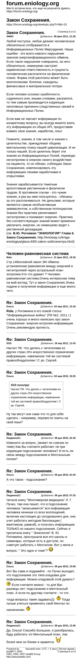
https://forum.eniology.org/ (22, 11)
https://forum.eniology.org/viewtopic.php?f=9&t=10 (36, 24)
